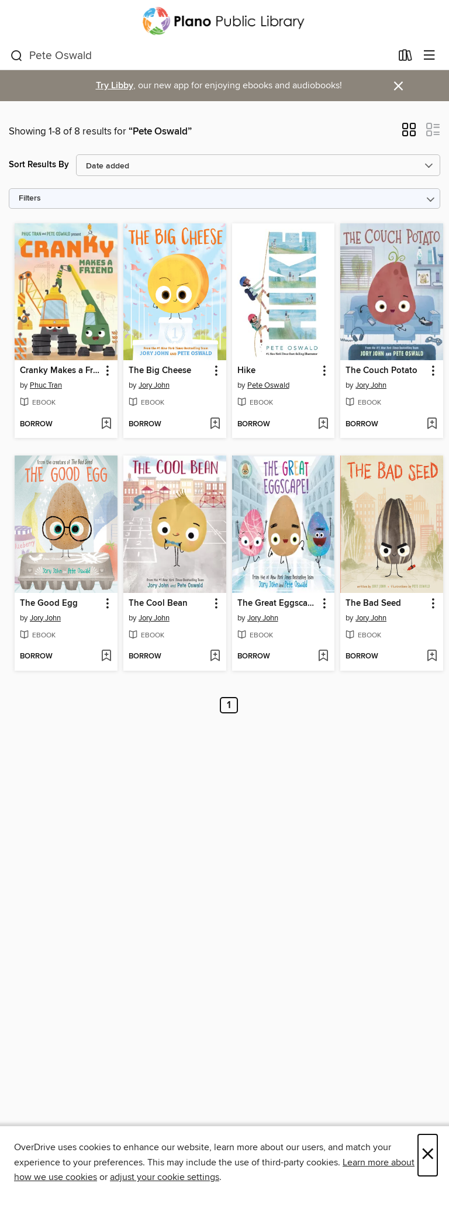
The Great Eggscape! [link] (278, 603)
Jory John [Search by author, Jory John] (154, 385)
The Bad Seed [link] (373, 603)
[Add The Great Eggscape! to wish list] (323, 656)
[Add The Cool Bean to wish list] (215, 656)
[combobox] (201, 56)
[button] (409, 133)
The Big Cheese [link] (160, 370)
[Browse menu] (429, 56)
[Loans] (405, 58)
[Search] (17, 56)
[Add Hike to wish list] (323, 424)
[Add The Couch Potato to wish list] (431, 424)
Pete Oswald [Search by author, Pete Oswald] (268, 385)
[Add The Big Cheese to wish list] (215, 424)
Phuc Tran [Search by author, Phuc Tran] (46, 385)
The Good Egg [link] (49, 603)
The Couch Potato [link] (381, 370)
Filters (30, 198)
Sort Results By (39, 164)
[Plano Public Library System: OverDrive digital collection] (224, 21)
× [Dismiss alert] (398, 86)
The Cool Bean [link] (158, 603)
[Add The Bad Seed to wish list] (431, 656)
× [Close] (427, 1155)
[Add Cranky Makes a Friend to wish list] (106, 424)
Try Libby (114, 86)
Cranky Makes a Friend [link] (60, 370)
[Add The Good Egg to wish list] (106, 656)
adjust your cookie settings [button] (164, 1177)
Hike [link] (246, 370)
